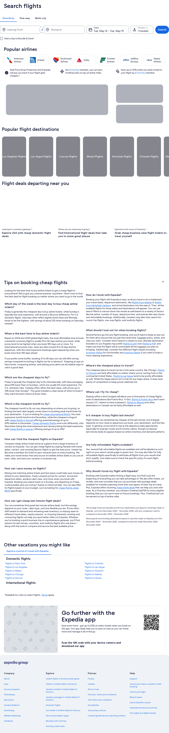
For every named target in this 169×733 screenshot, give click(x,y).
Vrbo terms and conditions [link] (100, 687)
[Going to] (59, 30)
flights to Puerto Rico (142, 387)
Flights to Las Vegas (123, 363)
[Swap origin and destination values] (39, 30)
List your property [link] (12, 677)
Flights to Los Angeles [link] (16, 554)
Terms (44, 582)
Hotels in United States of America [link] (61, 671)
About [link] (7, 666)
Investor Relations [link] (12, 693)
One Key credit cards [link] (55, 714)
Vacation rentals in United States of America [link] (61, 678)
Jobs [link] (6, 671)
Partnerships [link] (9, 682)
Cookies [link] (91, 671)
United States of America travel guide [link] (62, 666)
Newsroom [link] (9, 687)
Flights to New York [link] (15, 551)
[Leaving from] (19, 30)
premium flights (132, 340)
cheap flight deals (125, 475)
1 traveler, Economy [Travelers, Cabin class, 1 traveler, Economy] (139, 31)
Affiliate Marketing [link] (12, 703)
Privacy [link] (91, 666)
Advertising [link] (9, 698)
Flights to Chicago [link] (14, 562)
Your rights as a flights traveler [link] (143, 701)
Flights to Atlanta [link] (93, 562)
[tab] (8, 18)
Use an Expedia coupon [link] (140, 690)
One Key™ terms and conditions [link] (102, 682)
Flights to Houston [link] (94, 558)
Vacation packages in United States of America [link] (62, 686)
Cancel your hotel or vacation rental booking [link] (145, 673)
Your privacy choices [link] (97, 698)
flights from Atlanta (142, 290)
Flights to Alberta (135, 390)
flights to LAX (130, 331)
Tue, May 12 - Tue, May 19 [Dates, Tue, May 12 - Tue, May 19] (102, 31)
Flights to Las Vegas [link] (95, 554)
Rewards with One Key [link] (56, 708)
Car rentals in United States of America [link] (63, 698)
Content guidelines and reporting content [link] (106, 703)
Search (162, 29)
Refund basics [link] (136, 685)
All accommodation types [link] (57, 703)
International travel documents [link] (143, 695)
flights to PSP (149, 331)
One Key (74, 69)
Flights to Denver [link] (14, 565)
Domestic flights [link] (53, 693)
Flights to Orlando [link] (94, 551)
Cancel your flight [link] (137, 679)
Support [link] (133, 666)
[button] (84, 270)
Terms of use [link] (93, 677)
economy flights (94, 340)
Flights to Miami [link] (13, 558)
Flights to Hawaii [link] (93, 565)
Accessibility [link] (93, 693)
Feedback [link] (8, 708)
